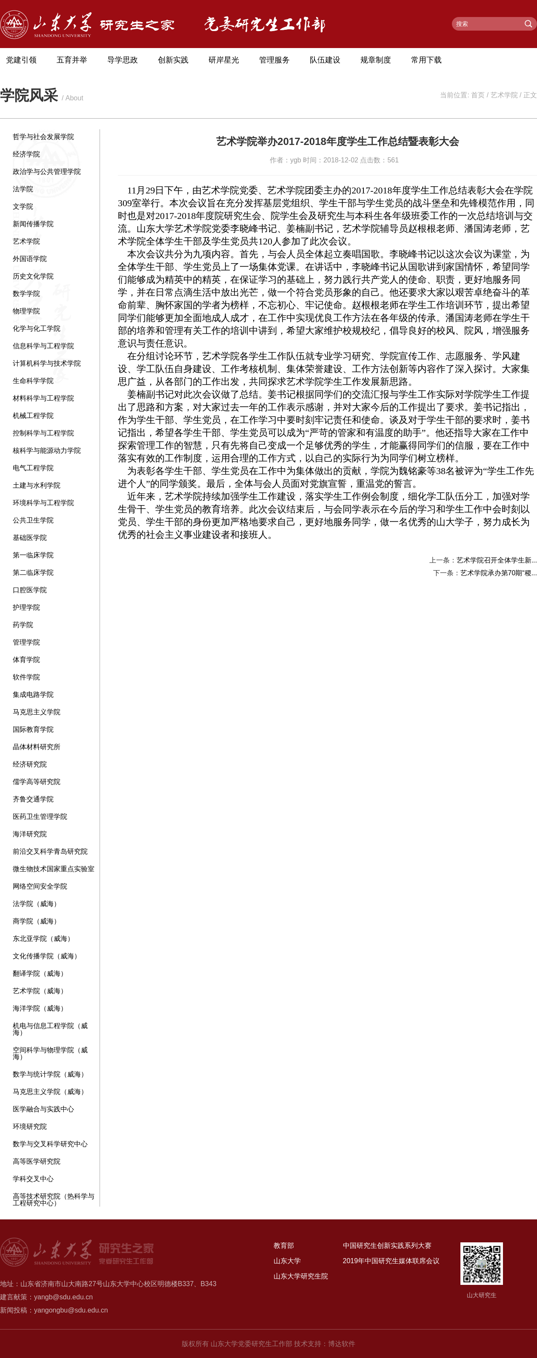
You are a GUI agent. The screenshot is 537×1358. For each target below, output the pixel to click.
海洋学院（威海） (40, 1008)
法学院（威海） (36, 903)
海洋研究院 (30, 834)
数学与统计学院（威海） (50, 1074)
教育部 (284, 1245)
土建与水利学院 (36, 485)
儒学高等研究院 (36, 781)
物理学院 (26, 311)
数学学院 (26, 293)
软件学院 (26, 677)
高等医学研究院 (36, 1161)
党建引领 (21, 60)
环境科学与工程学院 (43, 502)
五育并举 (72, 60)
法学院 (23, 189)
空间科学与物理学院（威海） (50, 1053)
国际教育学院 (33, 729)
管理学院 (26, 642)
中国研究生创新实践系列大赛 (387, 1245)
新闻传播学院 (33, 223)
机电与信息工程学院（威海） (50, 1029)
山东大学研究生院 (301, 1276)
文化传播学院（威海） (47, 956)
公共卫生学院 (33, 520)
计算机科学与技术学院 (47, 363)
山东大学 (287, 1260)
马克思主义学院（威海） (50, 1091)
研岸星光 (224, 60)
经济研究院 (30, 764)
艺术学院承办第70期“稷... (498, 573)
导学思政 (122, 60)
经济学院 (26, 154)
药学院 (23, 624)
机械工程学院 (33, 415)
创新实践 (173, 60)
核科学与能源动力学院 (47, 450)
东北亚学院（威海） (43, 938)
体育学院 (26, 659)
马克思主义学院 (36, 712)
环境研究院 (30, 1126)
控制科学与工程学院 (43, 433)
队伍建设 (325, 60)
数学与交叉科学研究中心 (50, 1144)
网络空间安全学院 (40, 886)
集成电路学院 (33, 694)
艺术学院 (504, 95)
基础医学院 (30, 537)
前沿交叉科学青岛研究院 (50, 851)
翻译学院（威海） (40, 973)
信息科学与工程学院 (43, 345)
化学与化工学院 (36, 328)
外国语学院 (30, 258)
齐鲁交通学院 (33, 799)
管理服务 (274, 60)
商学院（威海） (36, 921)
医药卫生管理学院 (40, 816)
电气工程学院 (33, 468)
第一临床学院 (33, 555)
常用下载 (426, 60)
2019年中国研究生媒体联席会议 (391, 1260)
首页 (478, 95)
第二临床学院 (33, 572)
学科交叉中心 (33, 1178)
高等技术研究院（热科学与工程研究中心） (53, 1200)
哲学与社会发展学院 (43, 136)
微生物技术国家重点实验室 (53, 868)
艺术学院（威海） (40, 990)
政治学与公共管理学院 (47, 171)
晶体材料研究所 (36, 746)
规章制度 (375, 60)
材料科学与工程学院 (43, 398)
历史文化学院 (33, 276)
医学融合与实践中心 (43, 1109)
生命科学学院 (33, 380)
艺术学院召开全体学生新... (497, 560)
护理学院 (26, 607)
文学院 (23, 206)
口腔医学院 (30, 590)
